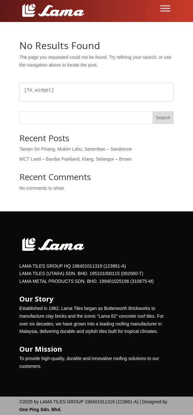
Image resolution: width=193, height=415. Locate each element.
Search (163, 117)
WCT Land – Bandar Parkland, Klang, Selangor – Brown (75, 159)
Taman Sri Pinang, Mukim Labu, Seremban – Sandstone (75, 149)
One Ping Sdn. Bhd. (40, 409)
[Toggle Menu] (165, 8)
